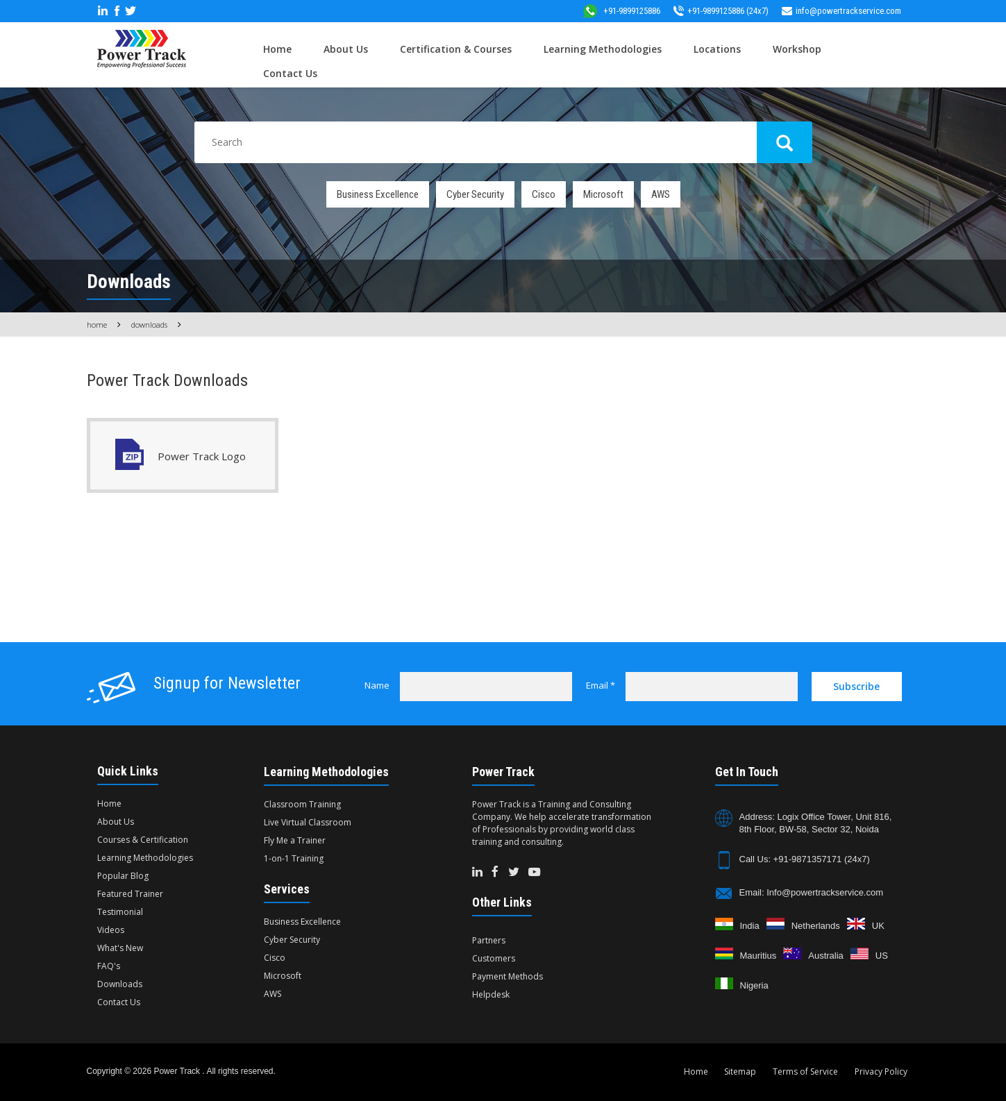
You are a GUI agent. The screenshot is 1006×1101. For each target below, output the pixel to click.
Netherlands (815, 926)
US (881, 955)
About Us (346, 49)
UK (878, 926)
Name (376, 685)
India (750, 926)
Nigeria (754, 985)
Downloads (149, 324)
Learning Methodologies (603, 49)
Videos (110, 930)
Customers (493, 958)
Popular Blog (123, 876)
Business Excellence (378, 194)
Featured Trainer (130, 894)
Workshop (797, 49)
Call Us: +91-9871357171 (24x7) (804, 859)
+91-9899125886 (621, 11)
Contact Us (290, 73)
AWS (660, 194)
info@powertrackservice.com (841, 11)
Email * (600, 685)
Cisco (543, 194)
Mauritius (758, 955)
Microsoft (603, 194)
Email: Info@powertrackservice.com (811, 892)
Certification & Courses (456, 49)
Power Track (177, 1071)
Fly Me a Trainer (295, 840)
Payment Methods (507, 976)
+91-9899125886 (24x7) (721, 11)
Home (277, 49)
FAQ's (108, 966)
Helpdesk (491, 994)
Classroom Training (302, 804)
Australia (826, 955)
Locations (717, 49)
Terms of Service (805, 1071)
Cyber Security (475, 194)
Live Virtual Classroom (307, 822)
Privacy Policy (881, 1071)
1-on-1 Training (294, 858)
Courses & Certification (142, 840)
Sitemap (740, 1071)
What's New (120, 948)
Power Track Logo (202, 456)
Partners (488, 940)
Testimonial (120, 912)
